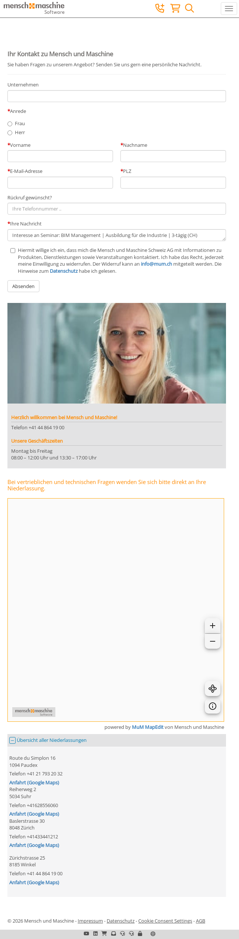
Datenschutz (64, 271)
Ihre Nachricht (26, 223)
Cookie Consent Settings (165, 920)
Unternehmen (23, 84)
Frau (20, 123)
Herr (20, 132)
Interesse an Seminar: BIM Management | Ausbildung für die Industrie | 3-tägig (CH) (116, 235)
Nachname (135, 145)
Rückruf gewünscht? (29, 197)
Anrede (18, 111)
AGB (200, 920)
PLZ (127, 171)
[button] (140, 933)
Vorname (20, 145)
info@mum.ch (156, 263)
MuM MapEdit (148, 727)
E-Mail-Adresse (26, 171)
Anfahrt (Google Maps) (34, 782)
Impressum (90, 920)
